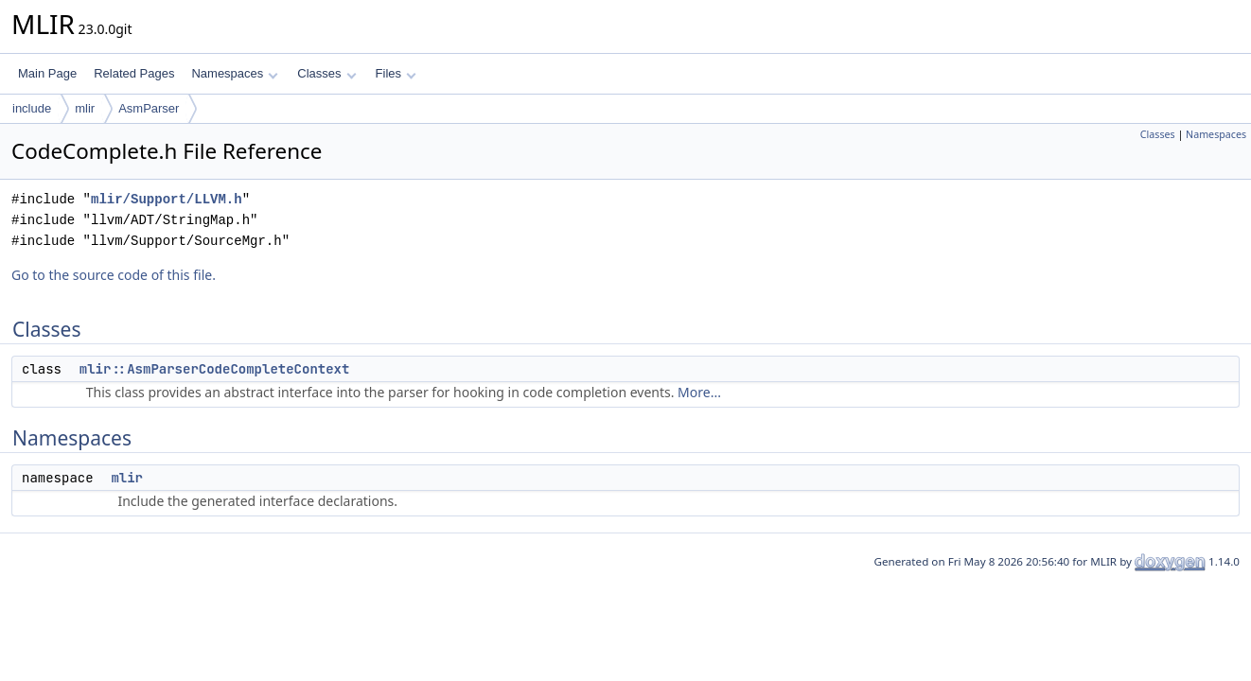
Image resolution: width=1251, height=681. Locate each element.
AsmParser (148, 108)
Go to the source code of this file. (113, 275)
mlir (85, 108)
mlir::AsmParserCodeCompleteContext (214, 368)
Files (396, 73)
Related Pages (134, 73)
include (31, 108)
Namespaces (234, 73)
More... (699, 392)
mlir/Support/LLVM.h (166, 199)
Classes (326, 73)
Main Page (47, 73)
